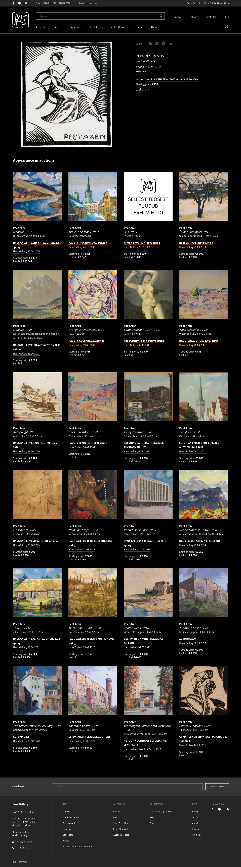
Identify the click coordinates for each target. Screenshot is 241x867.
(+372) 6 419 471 (49, 3)
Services (137, 27)
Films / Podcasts (121, 828)
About (195, 823)
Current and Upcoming (161, 811)
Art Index (211, 17)
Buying (177, 17)
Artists (58, 27)
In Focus (66, 811)
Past (115, 817)
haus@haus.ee (91, 3)
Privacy (195, 828)
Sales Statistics (120, 823)
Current (117, 811)
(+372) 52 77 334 (64, 3)
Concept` (154, 823)
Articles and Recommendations (78, 846)
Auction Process (121, 834)
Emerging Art (69, 823)
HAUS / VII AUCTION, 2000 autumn (171, 79)
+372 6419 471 (25, 847)
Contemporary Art (71, 817)
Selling (193, 17)
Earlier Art (67, 828)
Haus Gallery (144, 447)
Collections (117, 27)
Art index (196, 834)
